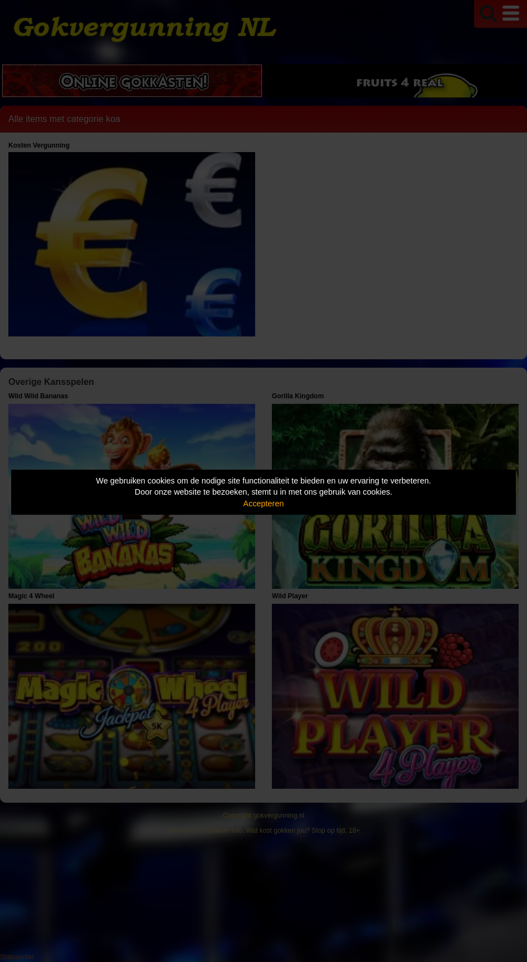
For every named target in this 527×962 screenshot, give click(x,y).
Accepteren (263, 503)
